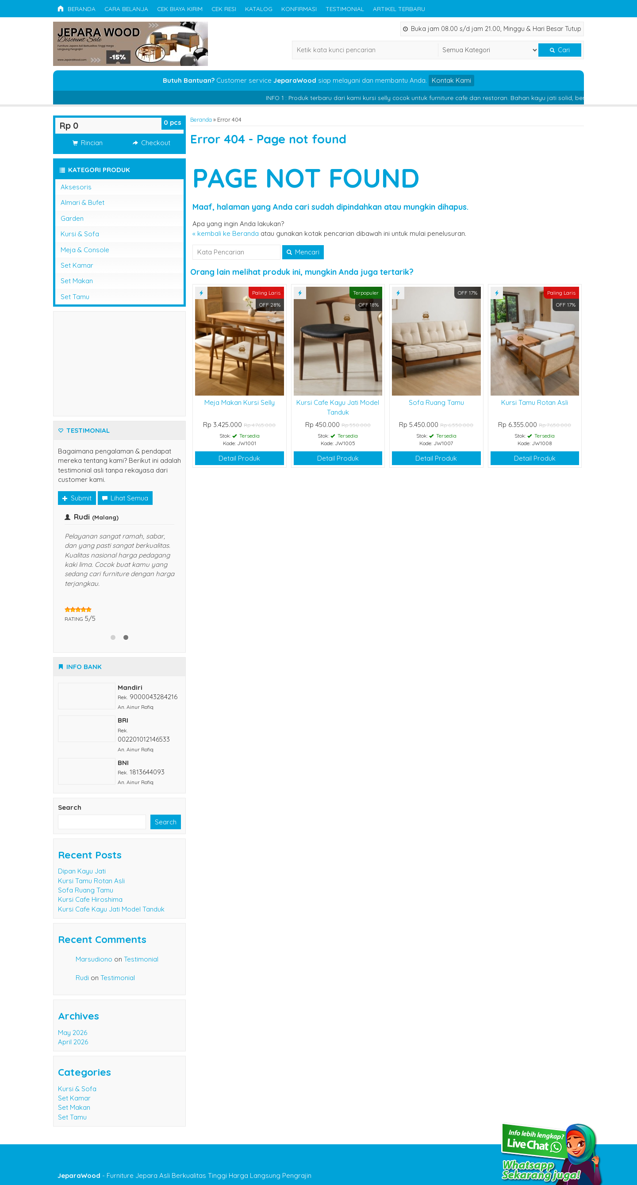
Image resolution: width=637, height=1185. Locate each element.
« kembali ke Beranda (225, 233)
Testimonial (345, 8)
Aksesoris (76, 187)
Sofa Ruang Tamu (436, 402)
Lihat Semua (125, 498)
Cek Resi (223, 8)
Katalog (258, 8)
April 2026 (73, 1042)
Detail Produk (239, 458)
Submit (77, 498)
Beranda (77, 8)
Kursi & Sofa (80, 234)
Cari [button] (560, 50)
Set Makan (77, 281)
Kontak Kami (451, 80)
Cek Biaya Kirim (180, 8)
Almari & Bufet (82, 202)
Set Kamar (77, 265)
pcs (172, 122)
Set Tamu (75, 296)
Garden (72, 218)
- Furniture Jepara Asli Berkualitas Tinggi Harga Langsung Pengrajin (184, 1175)
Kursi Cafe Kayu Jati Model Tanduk (111, 909)
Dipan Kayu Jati (82, 871)
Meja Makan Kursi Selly (239, 402)
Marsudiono (94, 959)
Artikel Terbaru (399, 8)
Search (69, 807)
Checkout (151, 143)
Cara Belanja (126, 8)
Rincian (88, 143)
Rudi (82, 977)
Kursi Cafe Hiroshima (90, 899)
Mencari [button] (303, 252)
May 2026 (72, 1032)
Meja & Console (85, 250)
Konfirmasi (299, 8)
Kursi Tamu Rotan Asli (534, 402)
